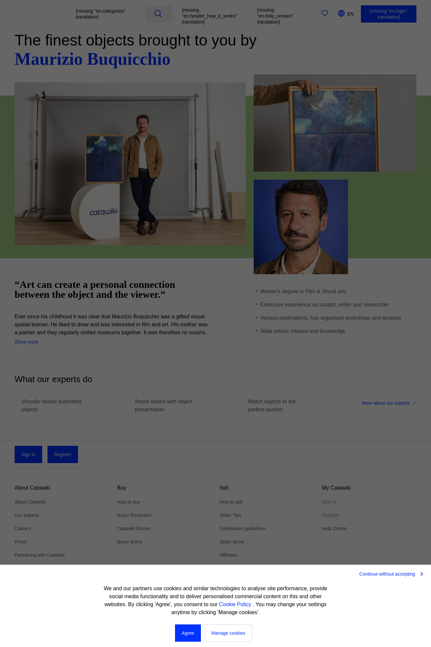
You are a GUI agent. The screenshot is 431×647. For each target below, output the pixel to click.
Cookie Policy (236, 604)
